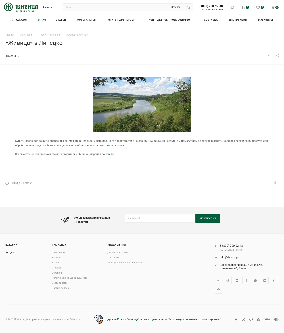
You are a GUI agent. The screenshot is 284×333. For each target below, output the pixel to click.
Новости (56, 257)
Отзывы (56, 267)
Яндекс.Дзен (265, 280)
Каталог (11, 245)
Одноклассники (246, 280)
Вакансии (57, 272)
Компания (59, 245)
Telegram (228, 280)
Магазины (113, 257)
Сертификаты (59, 283)
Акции (9, 252)
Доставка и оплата (117, 252)
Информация (116, 245)
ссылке (110, 154)
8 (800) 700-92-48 (211, 6)
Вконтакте (218, 280)
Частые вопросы (61, 288)
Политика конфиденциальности (69, 277)
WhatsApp (255, 280)
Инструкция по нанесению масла (125, 262)
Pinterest (218, 290)
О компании (58, 252)
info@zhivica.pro (230, 257)
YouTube (237, 280)
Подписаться (208, 218)
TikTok (274, 280)
